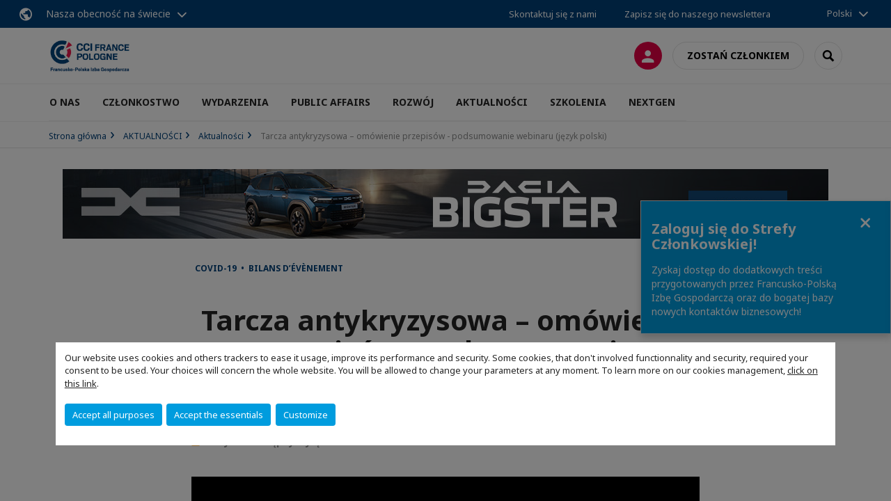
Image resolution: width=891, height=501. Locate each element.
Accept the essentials (218, 414)
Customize (305, 414)
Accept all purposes (113, 414)
